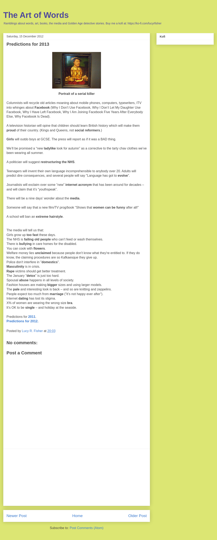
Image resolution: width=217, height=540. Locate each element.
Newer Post (17, 516)
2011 (32, 316)
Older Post (137, 516)
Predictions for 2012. (22, 321)
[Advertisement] (76, 477)
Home (77, 516)
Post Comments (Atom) (86, 528)
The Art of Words (36, 15)
